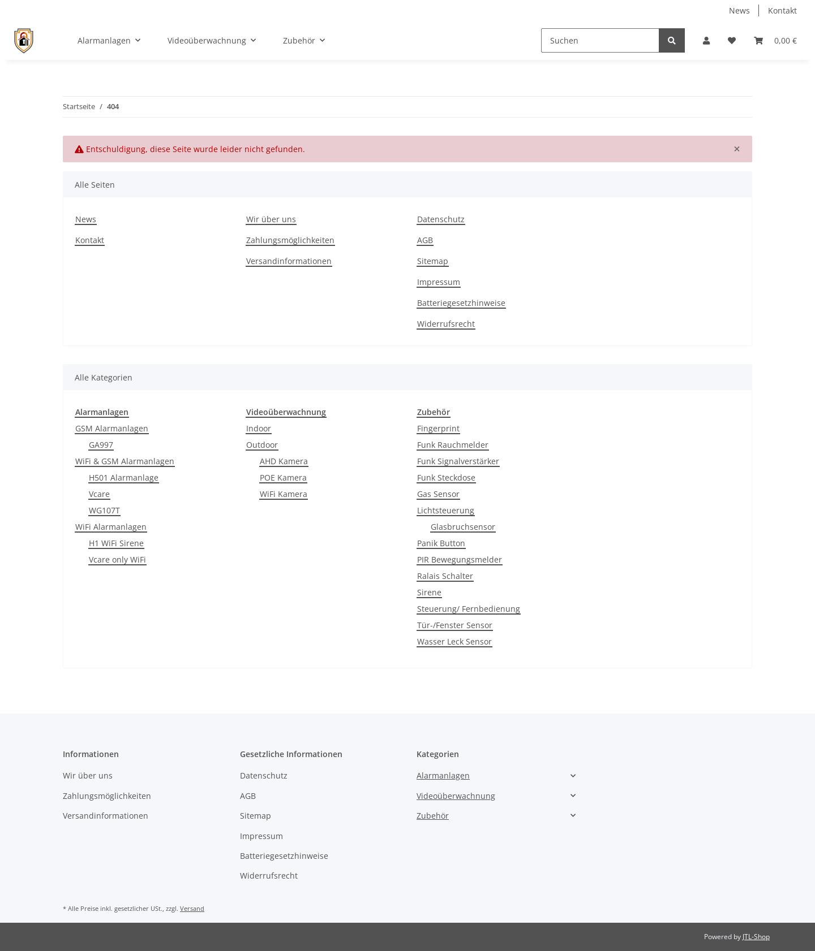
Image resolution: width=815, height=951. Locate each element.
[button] (706, 40)
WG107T (104, 510)
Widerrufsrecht (446, 323)
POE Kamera (283, 477)
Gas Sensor (438, 494)
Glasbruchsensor (463, 526)
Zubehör (433, 815)
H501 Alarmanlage (123, 477)
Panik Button (441, 543)
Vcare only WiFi (117, 559)
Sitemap (432, 261)
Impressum (438, 281)
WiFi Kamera (283, 494)
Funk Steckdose (446, 477)
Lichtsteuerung (445, 510)
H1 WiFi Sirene (116, 543)
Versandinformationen (289, 261)
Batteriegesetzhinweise (461, 302)
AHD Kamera (284, 461)
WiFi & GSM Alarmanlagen (124, 461)
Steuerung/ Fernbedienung (468, 608)
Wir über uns (271, 219)
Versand (192, 908)
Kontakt (782, 10)
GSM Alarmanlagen (111, 428)
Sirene (429, 592)
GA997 (101, 444)
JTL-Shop (756, 936)
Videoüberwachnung (456, 795)
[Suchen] (600, 40)
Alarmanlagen (443, 775)
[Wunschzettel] (732, 40)
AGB (425, 240)
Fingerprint (438, 428)
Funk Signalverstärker (458, 461)
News (739, 10)
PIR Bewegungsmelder (459, 559)
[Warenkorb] (775, 40)
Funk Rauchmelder (452, 444)
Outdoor (262, 444)
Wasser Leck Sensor (454, 641)
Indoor (258, 428)
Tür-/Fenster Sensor (454, 625)
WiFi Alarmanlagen (111, 526)
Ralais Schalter (445, 575)
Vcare (99, 494)
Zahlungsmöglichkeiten (290, 240)
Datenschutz (441, 219)
